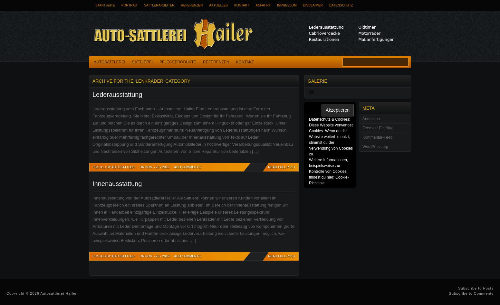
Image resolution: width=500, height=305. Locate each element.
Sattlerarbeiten (159, 5)
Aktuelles (218, 5)
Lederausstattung (117, 94)
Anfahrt (263, 5)
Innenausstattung (117, 183)
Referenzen (192, 5)
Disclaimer (313, 5)
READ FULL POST (281, 167)
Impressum (287, 5)
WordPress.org (375, 146)
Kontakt (241, 5)
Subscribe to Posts (476, 288)
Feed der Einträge (377, 128)
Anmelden (371, 118)
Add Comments (187, 167)
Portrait (129, 5)
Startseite (105, 5)
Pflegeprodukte (177, 62)
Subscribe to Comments (471, 293)
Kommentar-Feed (377, 137)
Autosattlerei (109, 62)
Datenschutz (341, 5)
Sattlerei (142, 62)
